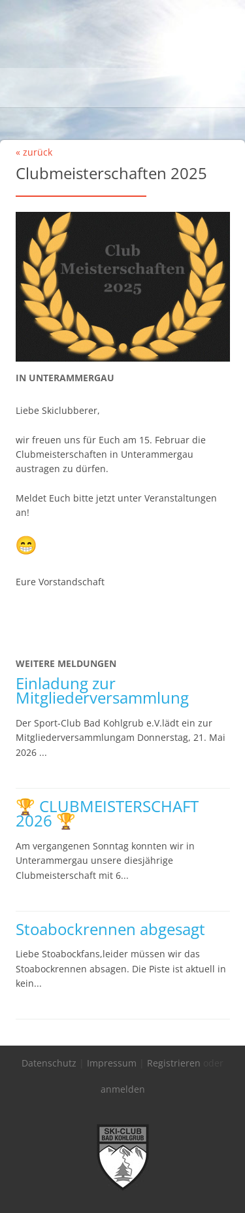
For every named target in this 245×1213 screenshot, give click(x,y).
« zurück (34, 152)
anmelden (123, 1089)
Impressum (112, 1063)
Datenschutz (49, 1063)
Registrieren (174, 1063)
